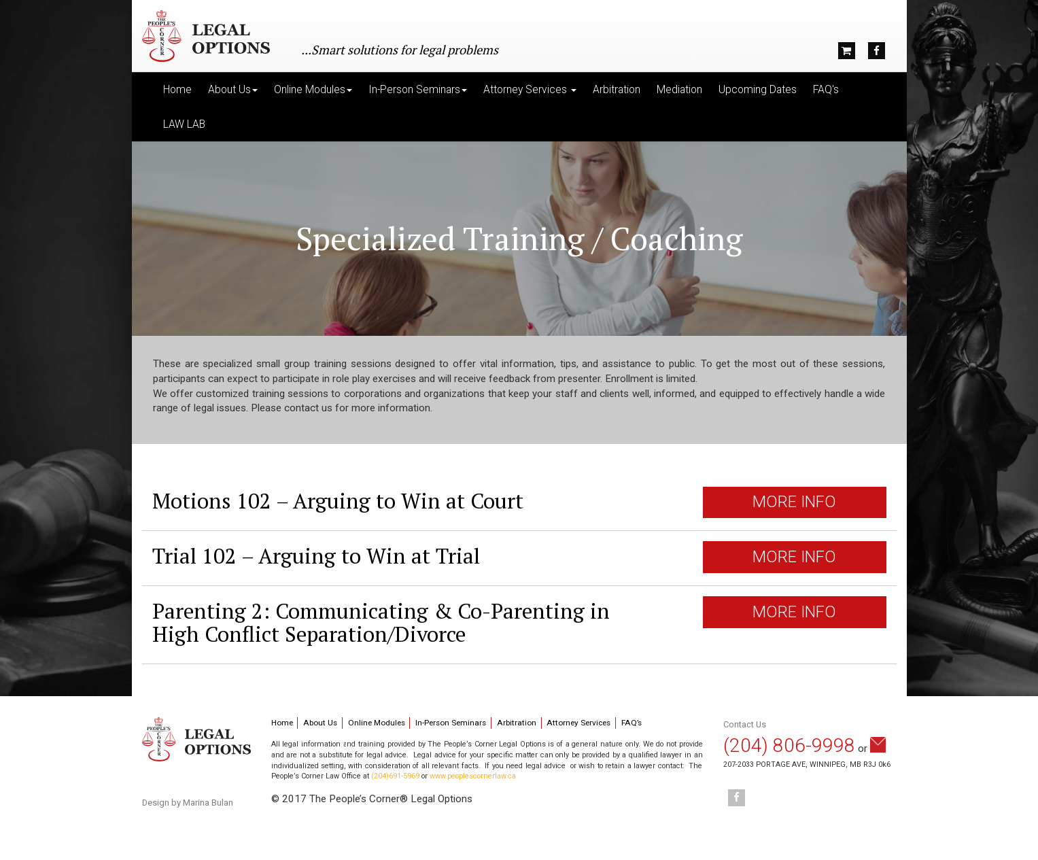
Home (177, 90)
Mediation (679, 90)
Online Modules (376, 722)
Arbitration (616, 90)
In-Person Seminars (450, 722)
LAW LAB (184, 124)
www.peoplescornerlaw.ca (473, 776)
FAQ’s (631, 722)
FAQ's (826, 90)
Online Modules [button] (313, 90)
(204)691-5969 (395, 776)
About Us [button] (233, 90)
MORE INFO (794, 501)
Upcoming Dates (758, 90)
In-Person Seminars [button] (417, 90)
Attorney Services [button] (529, 90)
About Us (320, 722)
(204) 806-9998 (789, 745)
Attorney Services (578, 722)
